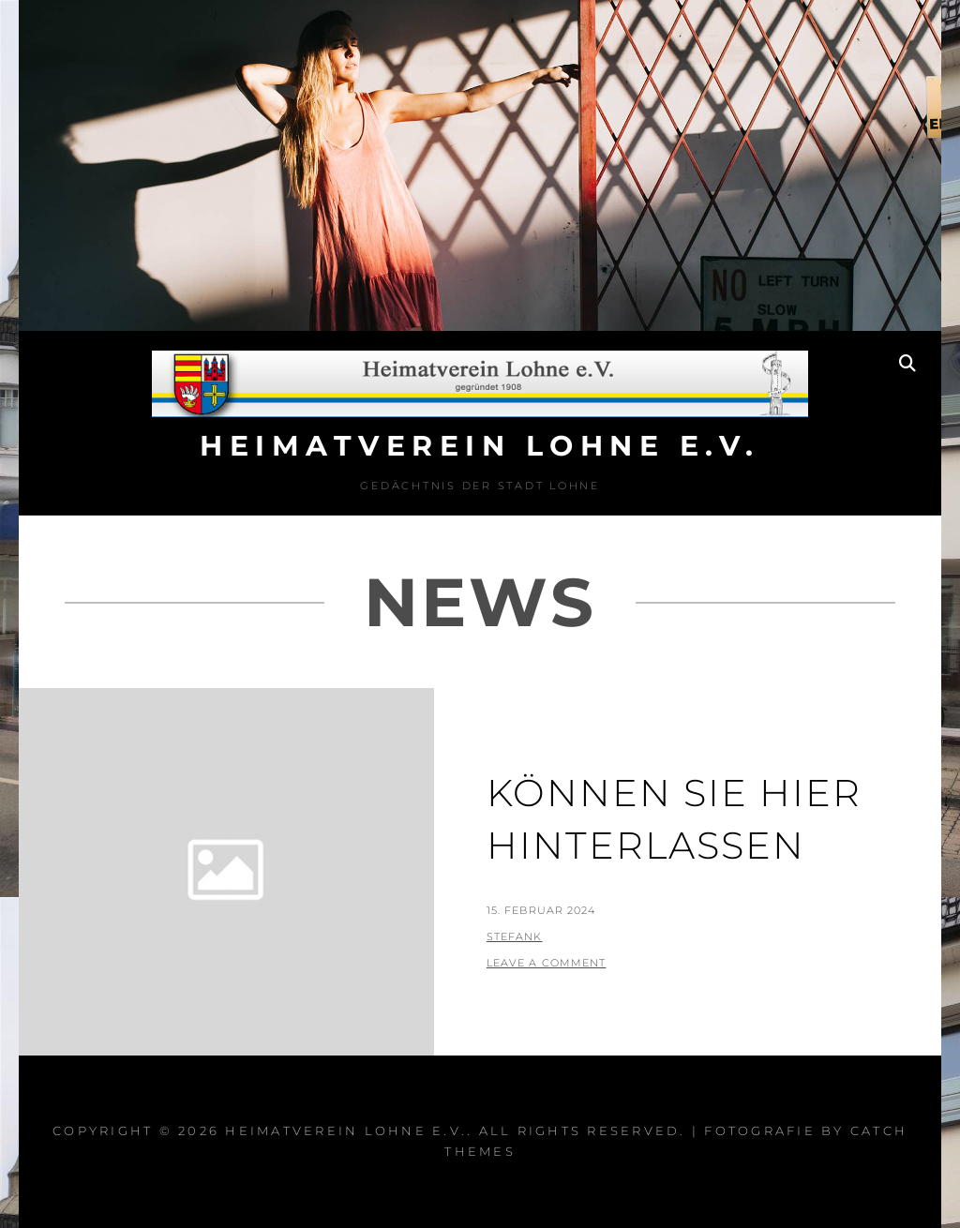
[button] (920, 26)
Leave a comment (547, 962)
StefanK (515, 936)
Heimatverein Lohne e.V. (480, 445)
